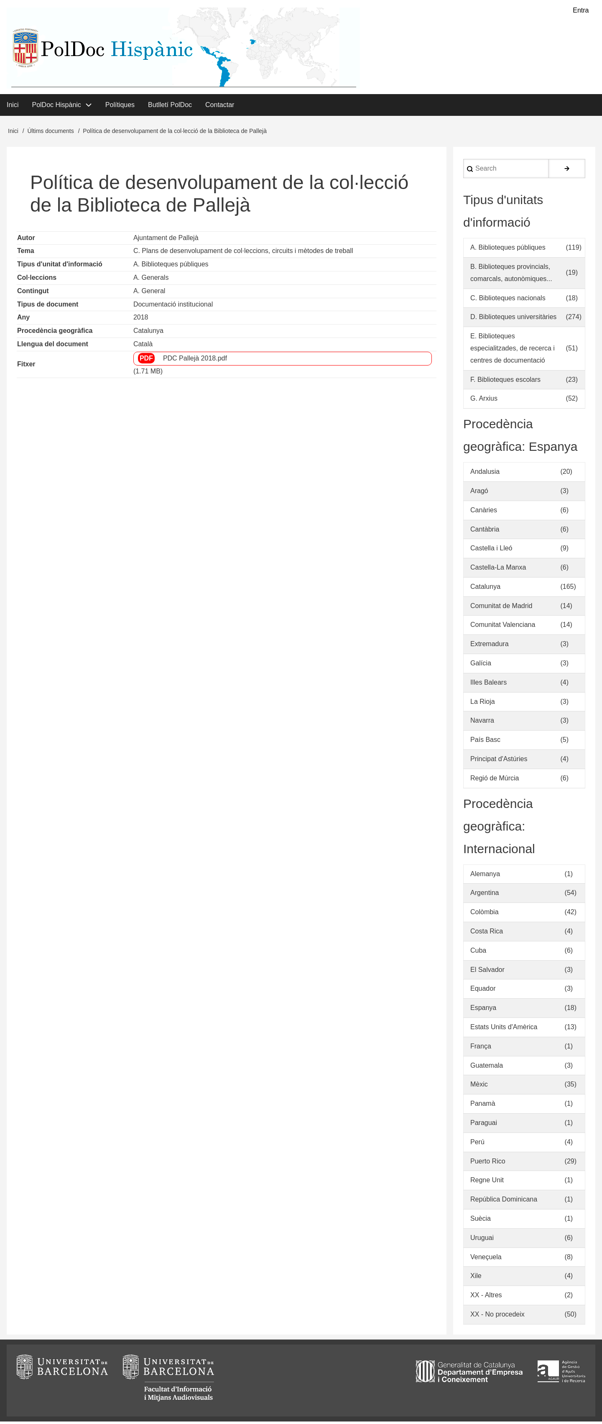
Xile (476, 1278)
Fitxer (26, 366)
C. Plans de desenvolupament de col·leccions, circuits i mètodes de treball (243, 253)
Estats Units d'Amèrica (503, 1029)
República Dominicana (503, 1201)
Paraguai (483, 1125)
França (480, 1048)
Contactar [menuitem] (219, 106)
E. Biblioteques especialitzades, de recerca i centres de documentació (512, 350)
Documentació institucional (173, 306)
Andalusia (485, 474)
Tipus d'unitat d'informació (59, 266)
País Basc (485, 742)
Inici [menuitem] (12, 106)
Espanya (483, 1010)
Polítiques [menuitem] (120, 106)
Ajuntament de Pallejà (166, 239)
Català (143, 346)
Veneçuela (486, 1259)
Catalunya (148, 333)
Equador (483, 990)
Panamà (482, 1106)
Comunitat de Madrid (501, 607)
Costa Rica (486, 933)
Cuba (478, 952)
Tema (25, 253)
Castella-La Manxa (498, 569)
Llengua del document (52, 346)
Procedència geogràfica (55, 333)
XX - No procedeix (497, 1316)
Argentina (484, 895)
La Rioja (482, 703)
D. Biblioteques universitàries (513, 319)
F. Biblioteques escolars (505, 381)
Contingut (33, 293)
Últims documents (50, 133)
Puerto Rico (487, 1163)
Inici (13, 133)
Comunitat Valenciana (502, 627)
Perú (477, 1144)
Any (23, 319)
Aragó (479, 493)
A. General (149, 293)
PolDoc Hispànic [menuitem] (56, 106)
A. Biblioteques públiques (171, 266)
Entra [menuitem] (581, 10)
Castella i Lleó (491, 550)
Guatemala (486, 1067)
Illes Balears (488, 684)
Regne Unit (487, 1182)
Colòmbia (484, 914)
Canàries (483, 512)
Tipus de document (47, 306)
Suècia (480, 1221)
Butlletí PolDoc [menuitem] (170, 106)
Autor (26, 239)
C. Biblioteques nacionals (508, 300)
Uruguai (482, 1240)
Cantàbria (484, 531)
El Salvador (487, 971)
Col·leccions (36, 280)
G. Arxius (483, 400)
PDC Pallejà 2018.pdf (195, 360)
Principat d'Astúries (498, 761)
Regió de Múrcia (494, 780)
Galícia (480, 665)
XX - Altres (486, 1297)
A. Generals (150, 280)
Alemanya (485, 875)
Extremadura (489, 646)
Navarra (482, 722)
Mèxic (479, 1086)
